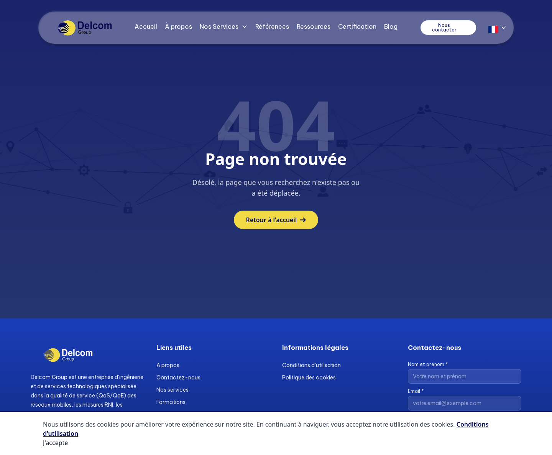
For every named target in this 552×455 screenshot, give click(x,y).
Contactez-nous (178, 377)
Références (272, 26)
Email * (416, 391)
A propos (167, 365)
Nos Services (224, 26)
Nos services (172, 389)
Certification (357, 26)
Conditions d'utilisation (311, 365)
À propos (178, 26)
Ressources (313, 26)
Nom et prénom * (428, 364)
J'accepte (55, 443)
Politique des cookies (309, 377)
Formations (171, 402)
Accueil (146, 26)
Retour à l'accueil (276, 220)
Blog (391, 26)
